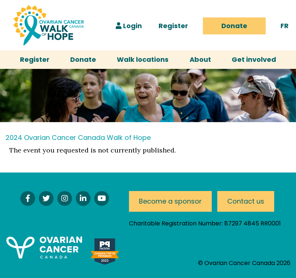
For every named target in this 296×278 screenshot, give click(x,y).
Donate (234, 25)
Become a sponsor (170, 201)
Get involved (254, 59)
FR (284, 25)
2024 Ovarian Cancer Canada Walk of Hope (78, 137)
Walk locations (143, 59)
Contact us (245, 201)
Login (129, 25)
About (200, 59)
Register (173, 25)
